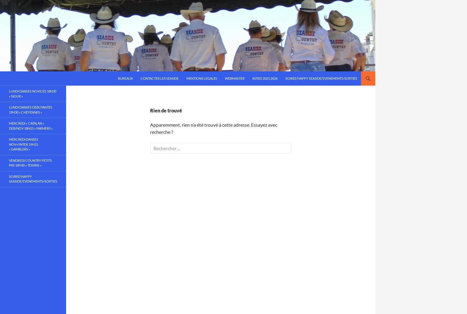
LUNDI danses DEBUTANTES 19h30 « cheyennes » (30, 109)
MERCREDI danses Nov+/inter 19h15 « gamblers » (23, 144)
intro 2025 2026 (265, 78)
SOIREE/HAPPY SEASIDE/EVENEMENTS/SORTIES (321, 78)
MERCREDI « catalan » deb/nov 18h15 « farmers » (31, 125)
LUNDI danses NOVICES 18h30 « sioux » (32, 93)
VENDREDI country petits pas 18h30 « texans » (30, 162)
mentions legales (201, 78)
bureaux (125, 78)
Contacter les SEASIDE (160, 78)
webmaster (235, 78)
